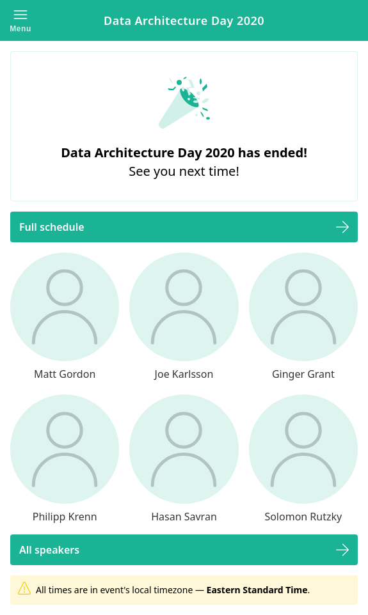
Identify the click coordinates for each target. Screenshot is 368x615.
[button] (20, 20)
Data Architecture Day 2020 (184, 20)
